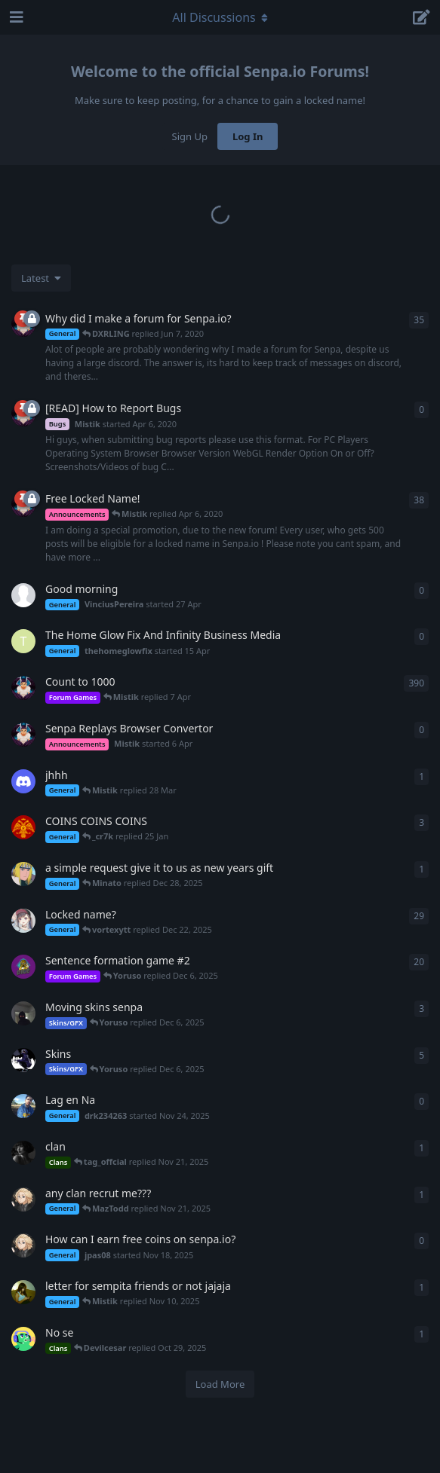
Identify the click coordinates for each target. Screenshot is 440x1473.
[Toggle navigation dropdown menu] (220, 17)
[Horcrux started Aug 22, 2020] (23, 1153)
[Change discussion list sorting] (41, 278)
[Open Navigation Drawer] (15, 17)
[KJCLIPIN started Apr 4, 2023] (23, 1060)
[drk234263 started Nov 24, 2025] (23, 1106)
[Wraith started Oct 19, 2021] (23, 1013)
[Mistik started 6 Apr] (23, 735)
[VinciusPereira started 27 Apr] (23, 595)
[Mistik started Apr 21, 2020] (23, 688)
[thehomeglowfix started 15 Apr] (23, 641)
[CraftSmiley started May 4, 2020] (23, 967)
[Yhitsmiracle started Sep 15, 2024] (23, 827)
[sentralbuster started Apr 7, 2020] (23, 921)
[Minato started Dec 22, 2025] (23, 874)
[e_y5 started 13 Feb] (23, 781)
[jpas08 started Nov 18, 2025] (23, 1199)
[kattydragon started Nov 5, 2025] (23, 1292)
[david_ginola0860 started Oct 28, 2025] (23, 1339)
